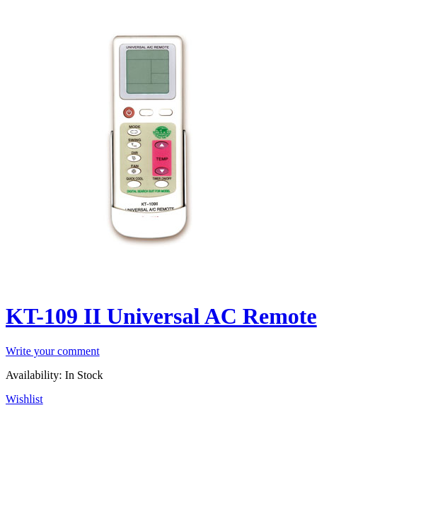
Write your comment (53, 351)
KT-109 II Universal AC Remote (161, 316)
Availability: (34, 375)
